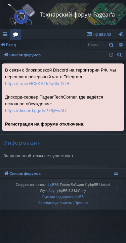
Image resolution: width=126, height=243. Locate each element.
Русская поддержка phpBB (63, 197)
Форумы (17, 35)
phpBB (52, 185)
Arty (51, 191)
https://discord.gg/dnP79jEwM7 (36, 110)
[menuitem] (99, 34)
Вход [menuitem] (122, 35)
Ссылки (6, 35)
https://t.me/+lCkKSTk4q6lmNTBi (38, 83)
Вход (11, 45)
